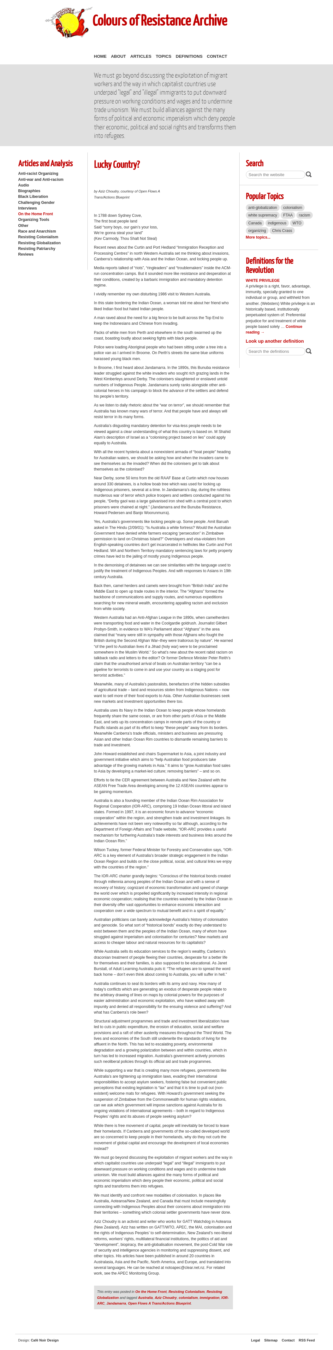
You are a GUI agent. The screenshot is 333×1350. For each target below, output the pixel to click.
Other (23, 225)
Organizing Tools (34, 219)
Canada (255, 223)
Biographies (29, 191)
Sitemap (271, 1340)
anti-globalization (262, 207)
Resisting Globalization (39, 243)
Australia (145, 1298)
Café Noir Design (45, 1340)
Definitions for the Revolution (269, 265)
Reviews (26, 254)
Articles (141, 56)
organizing (257, 230)
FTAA (288, 215)
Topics (163, 56)
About (118, 56)
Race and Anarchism (37, 231)
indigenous (277, 223)
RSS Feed (307, 1340)
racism (304, 215)
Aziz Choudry (166, 1298)
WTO (297, 223)
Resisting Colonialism (38, 237)
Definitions (189, 56)
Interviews (27, 208)
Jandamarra (116, 1303)
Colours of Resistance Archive (159, 20)
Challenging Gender (36, 202)
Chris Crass (282, 230)
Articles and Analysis (45, 163)
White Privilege (263, 280)
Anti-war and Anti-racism (41, 179)
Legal (255, 1340)
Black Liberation (33, 196)
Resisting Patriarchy (37, 248)
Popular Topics (264, 196)
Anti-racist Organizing (38, 173)
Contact (217, 56)
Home (100, 56)
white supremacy (262, 215)
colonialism (188, 1298)
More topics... (258, 237)
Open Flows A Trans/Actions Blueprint (159, 1303)
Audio (23, 185)
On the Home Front (35, 214)
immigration (210, 1298)
